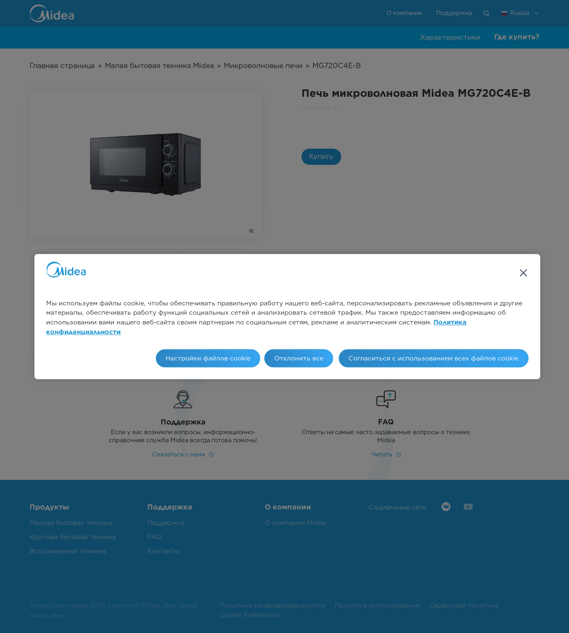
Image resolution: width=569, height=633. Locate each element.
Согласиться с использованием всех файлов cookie (433, 358)
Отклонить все (298, 358)
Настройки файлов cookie (208, 358)
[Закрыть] (523, 273)
